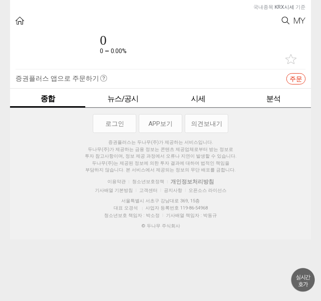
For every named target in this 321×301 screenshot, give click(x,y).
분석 (273, 98)
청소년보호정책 (148, 181)
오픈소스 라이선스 (208, 190)
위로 (303, 280)
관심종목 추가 (290, 59)
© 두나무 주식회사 (160, 226)
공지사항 (173, 190)
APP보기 (160, 124)
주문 (296, 79)
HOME (19, 21)
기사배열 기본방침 (114, 190)
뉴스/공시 (122, 98)
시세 (198, 98)
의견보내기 (206, 124)
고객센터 (148, 190)
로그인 (114, 124)
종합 (48, 98)
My (300, 21)
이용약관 (116, 181)
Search (286, 21)
